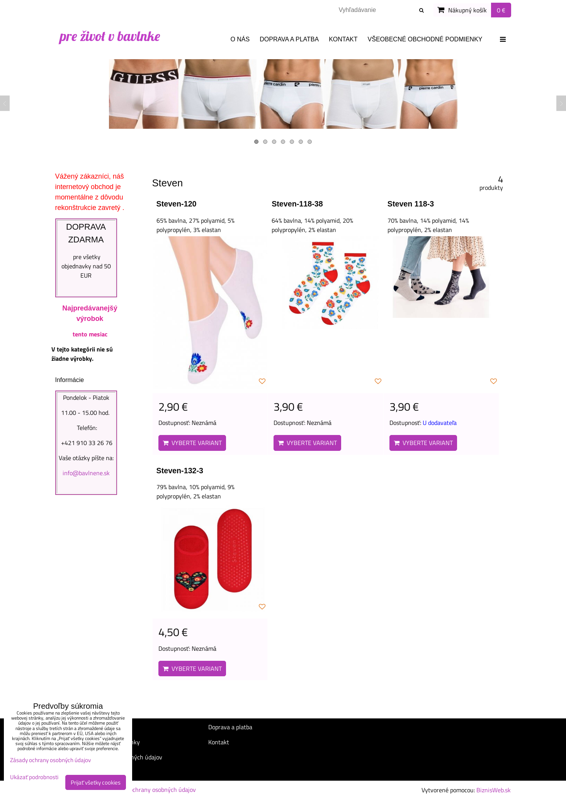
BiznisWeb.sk (493, 790)
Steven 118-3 (411, 204)
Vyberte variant (192, 442)
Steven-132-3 (180, 470)
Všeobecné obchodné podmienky (425, 39)
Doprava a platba (289, 39)
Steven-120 (176, 204)
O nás (240, 39)
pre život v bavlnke (110, 35)
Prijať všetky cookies (96, 782)
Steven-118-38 (297, 204)
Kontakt (343, 39)
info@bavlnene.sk (86, 473)
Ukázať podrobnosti (34, 777)
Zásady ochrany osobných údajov (152, 789)
